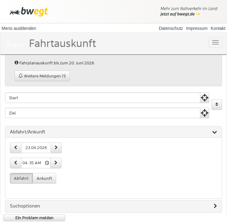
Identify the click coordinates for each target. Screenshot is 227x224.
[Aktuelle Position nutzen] (204, 97)
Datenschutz (171, 28)
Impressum (196, 28)
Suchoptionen (113, 206)
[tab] (113, 132)
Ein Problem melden (34, 218)
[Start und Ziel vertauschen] (216, 104)
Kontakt (218, 28)
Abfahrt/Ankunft (113, 132)
